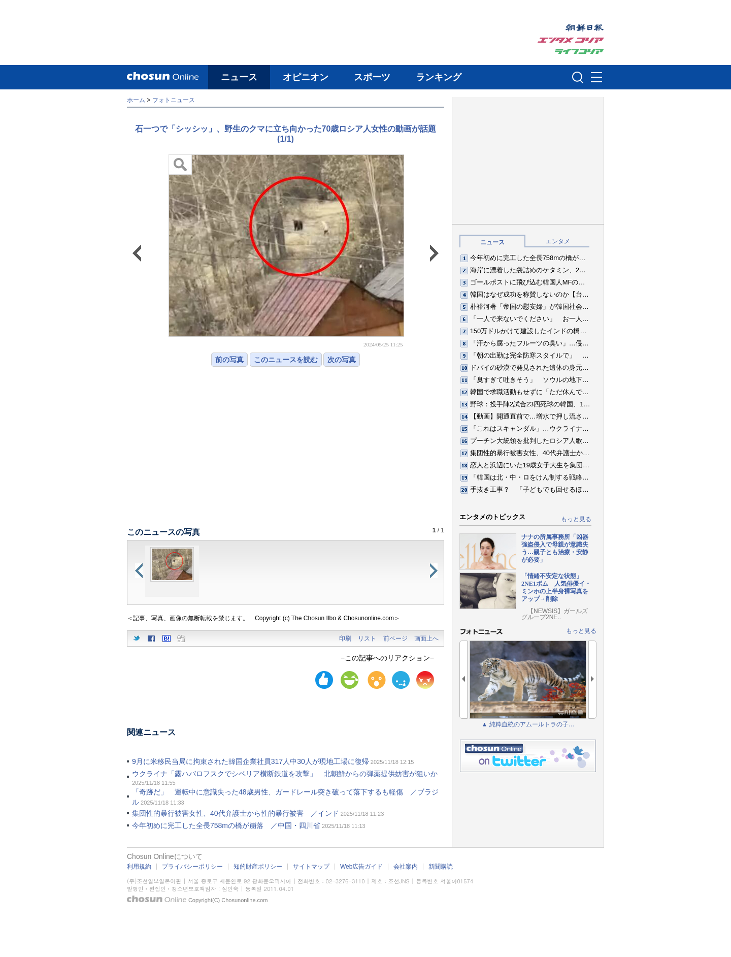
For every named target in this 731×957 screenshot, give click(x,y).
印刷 (345, 638)
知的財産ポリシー (258, 866)
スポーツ (372, 77)
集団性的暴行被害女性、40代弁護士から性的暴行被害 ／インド (235, 813)
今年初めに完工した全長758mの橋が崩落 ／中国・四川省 (226, 825)
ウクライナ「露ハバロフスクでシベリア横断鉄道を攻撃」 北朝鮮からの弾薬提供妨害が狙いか (285, 774)
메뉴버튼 (596, 78)
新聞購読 (440, 866)
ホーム (136, 100)
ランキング (438, 77)
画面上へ (426, 638)
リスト (367, 638)
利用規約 (139, 866)
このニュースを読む (286, 360)
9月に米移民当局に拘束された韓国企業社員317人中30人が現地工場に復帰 (250, 761)
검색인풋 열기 (577, 77)
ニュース (239, 77)
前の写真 (229, 360)
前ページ (395, 638)
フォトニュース (173, 100)
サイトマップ (311, 866)
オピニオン (305, 77)
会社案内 (405, 866)
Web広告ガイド (361, 866)
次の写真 (341, 360)
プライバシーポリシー (192, 866)
